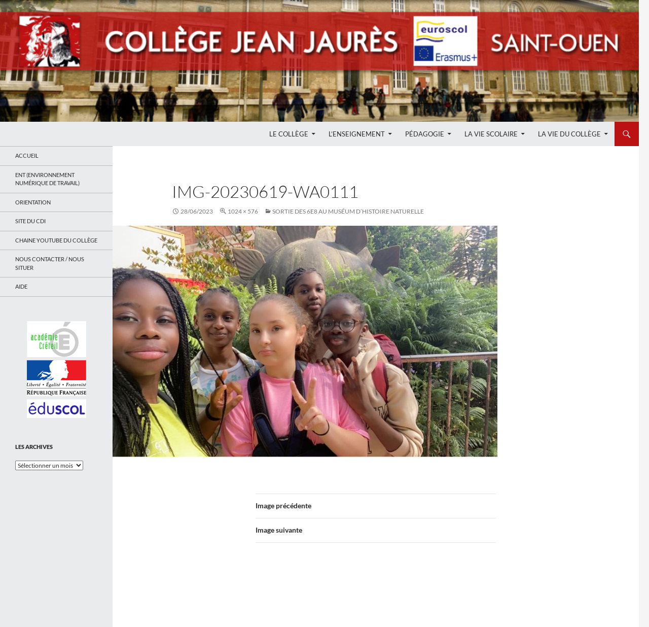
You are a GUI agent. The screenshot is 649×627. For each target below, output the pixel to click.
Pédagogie (424, 134)
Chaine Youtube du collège (56, 240)
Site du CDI (30, 221)
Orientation (33, 202)
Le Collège (288, 134)
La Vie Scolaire (491, 134)
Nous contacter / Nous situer (49, 263)
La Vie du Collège (569, 134)
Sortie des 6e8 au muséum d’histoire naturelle (348, 211)
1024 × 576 (243, 211)
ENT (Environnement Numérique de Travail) (47, 179)
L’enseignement (357, 134)
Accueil (27, 155)
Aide (21, 286)
